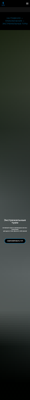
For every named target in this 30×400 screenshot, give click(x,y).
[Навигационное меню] (27, 3)
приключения (13, 21)
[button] (15, 241)
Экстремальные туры (15, 23)
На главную (14, 18)
